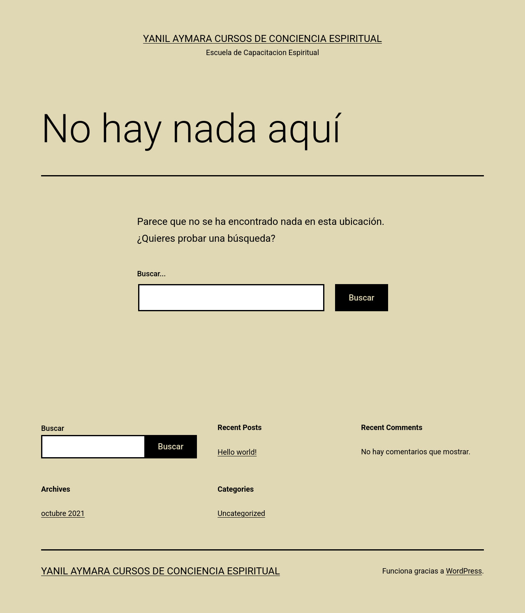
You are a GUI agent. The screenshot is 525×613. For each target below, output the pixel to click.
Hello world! (237, 452)
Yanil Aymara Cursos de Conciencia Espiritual (262, 38)
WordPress (464, 571)
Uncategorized (241, 513)
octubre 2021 (63, 513)
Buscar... (151, 273)
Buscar (52, 428)
